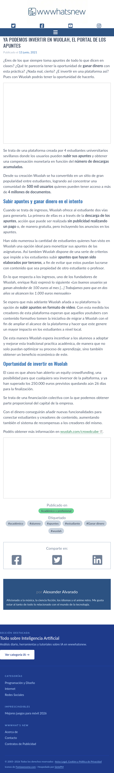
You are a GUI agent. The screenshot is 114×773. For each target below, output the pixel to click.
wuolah (57, 531)
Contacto (11, 738)
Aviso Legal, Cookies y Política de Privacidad (78, 761)
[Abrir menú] (57, 32)
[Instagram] (101, 25)
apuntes (54, 523)
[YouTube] (72, 25)
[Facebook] (43, 25)
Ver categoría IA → (17, 654)
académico (16, 523)
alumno (35, 523)
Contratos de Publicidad (20, 744)
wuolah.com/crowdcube (79, 431)
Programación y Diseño (20, 683)
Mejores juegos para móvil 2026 (26, 713)
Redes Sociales (14, 695)
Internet (10, 688)
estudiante (73, 523)
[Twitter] (15, 25)
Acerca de (11, 732)
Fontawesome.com (26, 766)
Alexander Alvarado (60, 591)
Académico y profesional (56, 511)
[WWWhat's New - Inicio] (57, 11)
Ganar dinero (96, 523)
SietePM (59, 766)
